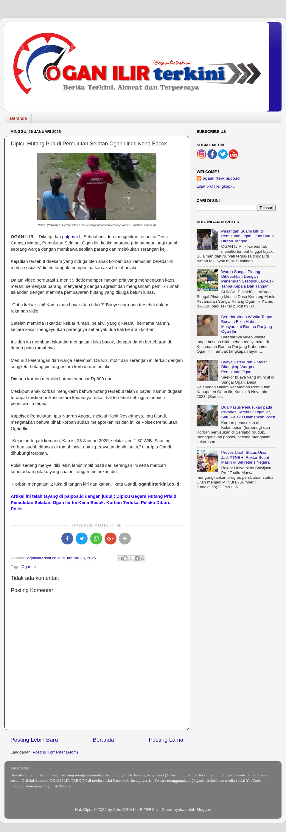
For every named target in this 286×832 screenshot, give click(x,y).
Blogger (203, 809)
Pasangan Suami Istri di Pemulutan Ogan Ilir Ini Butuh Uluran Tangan (247, 236)
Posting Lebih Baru (34, 740)
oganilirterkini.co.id (221, 178)
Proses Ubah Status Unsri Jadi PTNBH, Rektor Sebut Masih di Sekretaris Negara (245, 457)
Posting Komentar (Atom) (55, 752)
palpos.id (71, 236)
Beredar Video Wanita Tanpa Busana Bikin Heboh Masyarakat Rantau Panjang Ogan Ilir (246, 324)
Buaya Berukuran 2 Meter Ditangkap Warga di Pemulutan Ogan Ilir (244, 367)
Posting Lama (166, 740)
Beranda (18, 118)
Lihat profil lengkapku (216, 186)
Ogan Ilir (29, 566)
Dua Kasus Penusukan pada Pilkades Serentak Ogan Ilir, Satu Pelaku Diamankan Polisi (248, 412)
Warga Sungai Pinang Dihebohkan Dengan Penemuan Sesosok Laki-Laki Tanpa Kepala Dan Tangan (247, 278)
